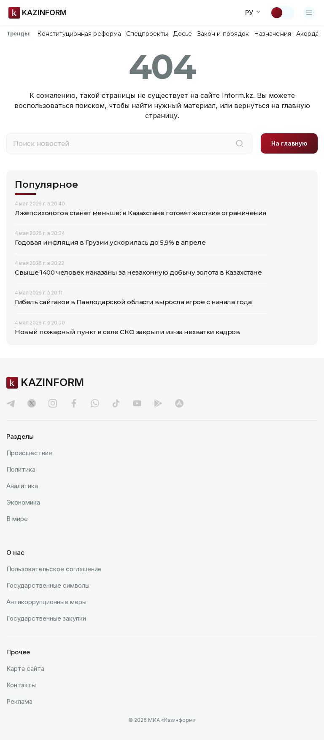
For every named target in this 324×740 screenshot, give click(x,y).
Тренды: (18, 33)
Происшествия (29, 453)
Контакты (21, 685)
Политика (20, 469)
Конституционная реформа (79, 34)
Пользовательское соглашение (54, 569)
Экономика (23, 502)
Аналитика (22, 486)
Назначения (272, 34)
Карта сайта (25, 668)
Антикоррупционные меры (46, 602)
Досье (182, 34)
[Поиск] (239, 143)
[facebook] (74, 403)
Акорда (307, 34)
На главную (289, 143)
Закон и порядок (223, 34)
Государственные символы (47, 585)
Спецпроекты (147, 34)
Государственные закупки (46, 618)
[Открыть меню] (309, 12)
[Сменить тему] (282, 12)
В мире (17, 519)
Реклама (19, 701)
